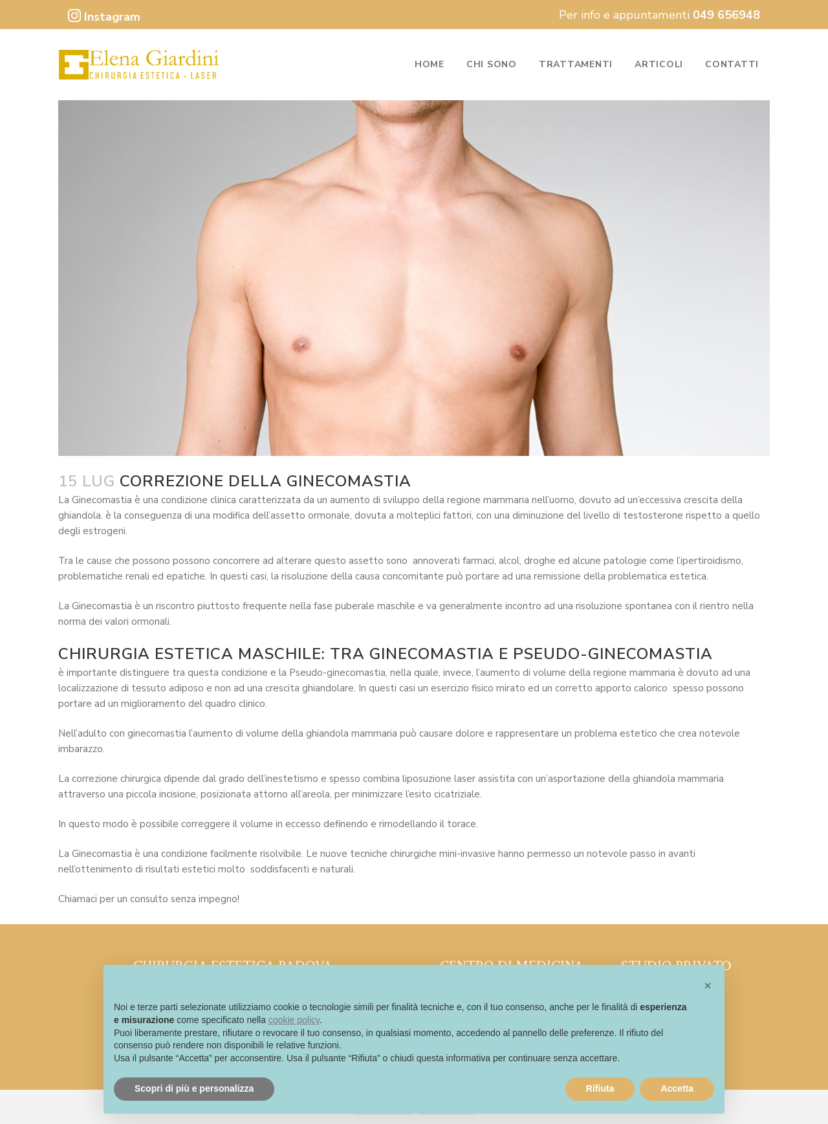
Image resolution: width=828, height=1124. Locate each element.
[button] (707, 985)
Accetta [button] (676, 1088)
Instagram (104, 17)
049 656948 (726, 15)
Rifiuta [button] (600, 1088)
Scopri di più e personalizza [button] (194, 1088)
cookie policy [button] (294, 1020)
